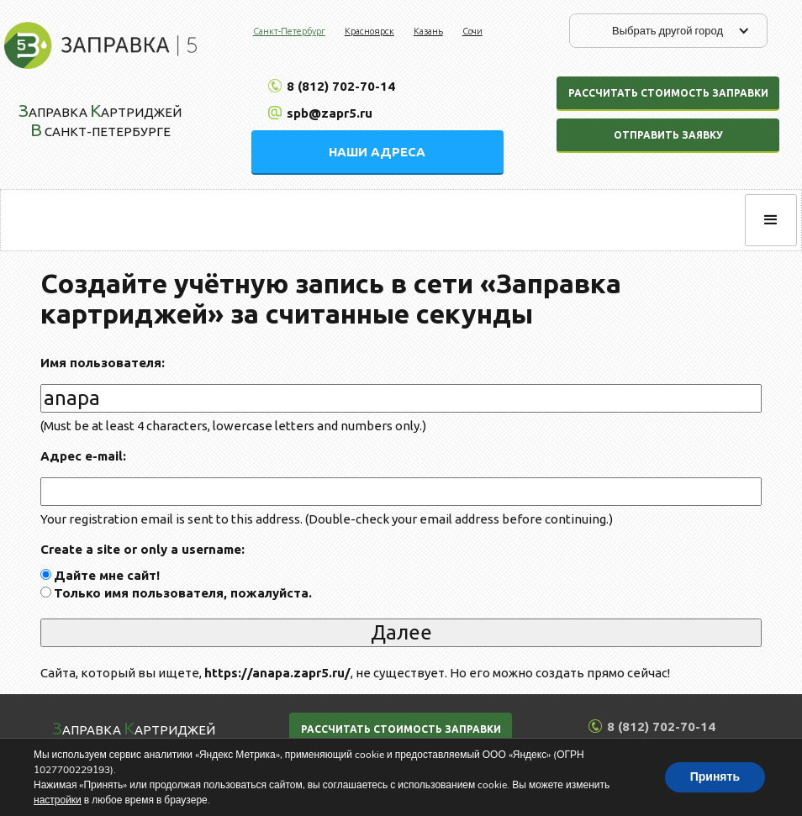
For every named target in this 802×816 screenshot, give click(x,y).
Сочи (472, 31)
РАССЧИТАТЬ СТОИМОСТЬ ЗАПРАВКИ (401, 729)
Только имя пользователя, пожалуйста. (183, 593)
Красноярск (369, 31)
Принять (715, 777)
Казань (428, 31)
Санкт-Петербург (289, 31)
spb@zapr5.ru (329, 113)
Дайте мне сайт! (107, 575)
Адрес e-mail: (83, 456)
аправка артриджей (133, 728)
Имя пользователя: (102, 362)
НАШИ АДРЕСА (377, 152)
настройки (58, 800)
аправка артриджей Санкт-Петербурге (100, 120)
